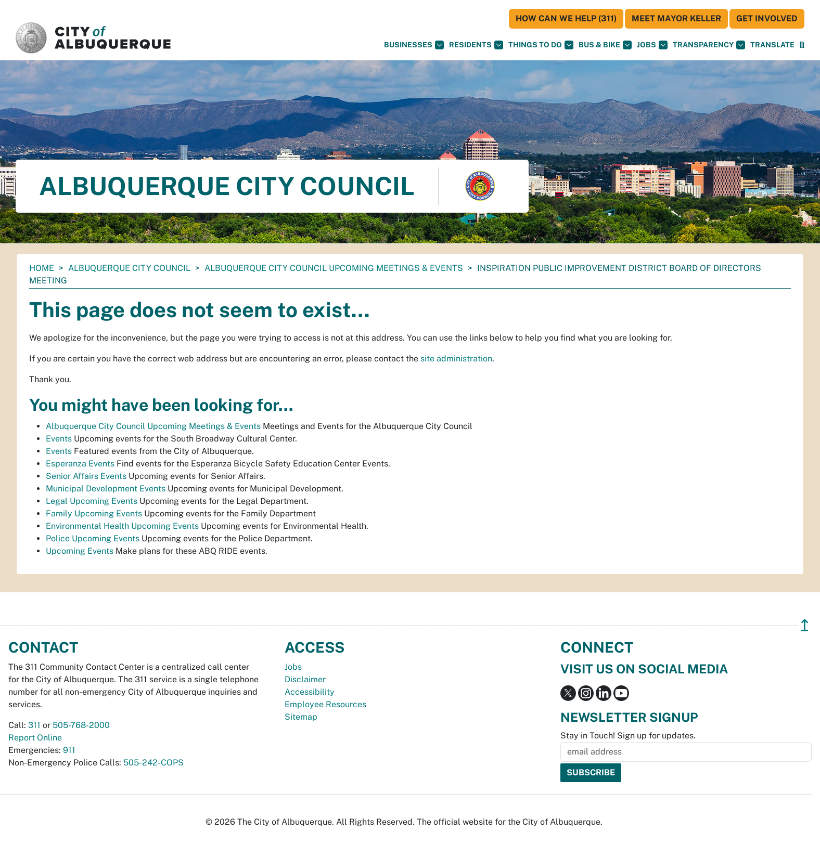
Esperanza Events (80, 464)
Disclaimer (305, 679)
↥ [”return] (805, 625)
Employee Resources (325, 704)
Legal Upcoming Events (91, 501)
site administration (456, 358)
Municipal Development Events (105, 488)
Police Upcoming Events (92, 538)
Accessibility (310, 692)
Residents (476, 45)
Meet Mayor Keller (676, 18)
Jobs (652, 45)
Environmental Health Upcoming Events (122, 526)
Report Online (35, 738)
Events (59, 439)
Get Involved (767, 18)
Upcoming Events (79, 551)
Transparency (709, 45)
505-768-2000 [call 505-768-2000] (81, 725)
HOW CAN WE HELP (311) (566, 18)
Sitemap (301, 717)
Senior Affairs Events (86, 476)
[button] (772, 45)
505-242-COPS (153, 763)
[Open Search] (802, 45)
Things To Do (540, 45)
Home (41, 268)
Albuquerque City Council (129, 268)
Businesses (414, 45)
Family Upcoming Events (94, 513)
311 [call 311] (34, 725)
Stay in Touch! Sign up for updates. (628, 735)
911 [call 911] (69, 750)
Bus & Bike (605, 45)
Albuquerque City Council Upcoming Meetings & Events (333, 268)
